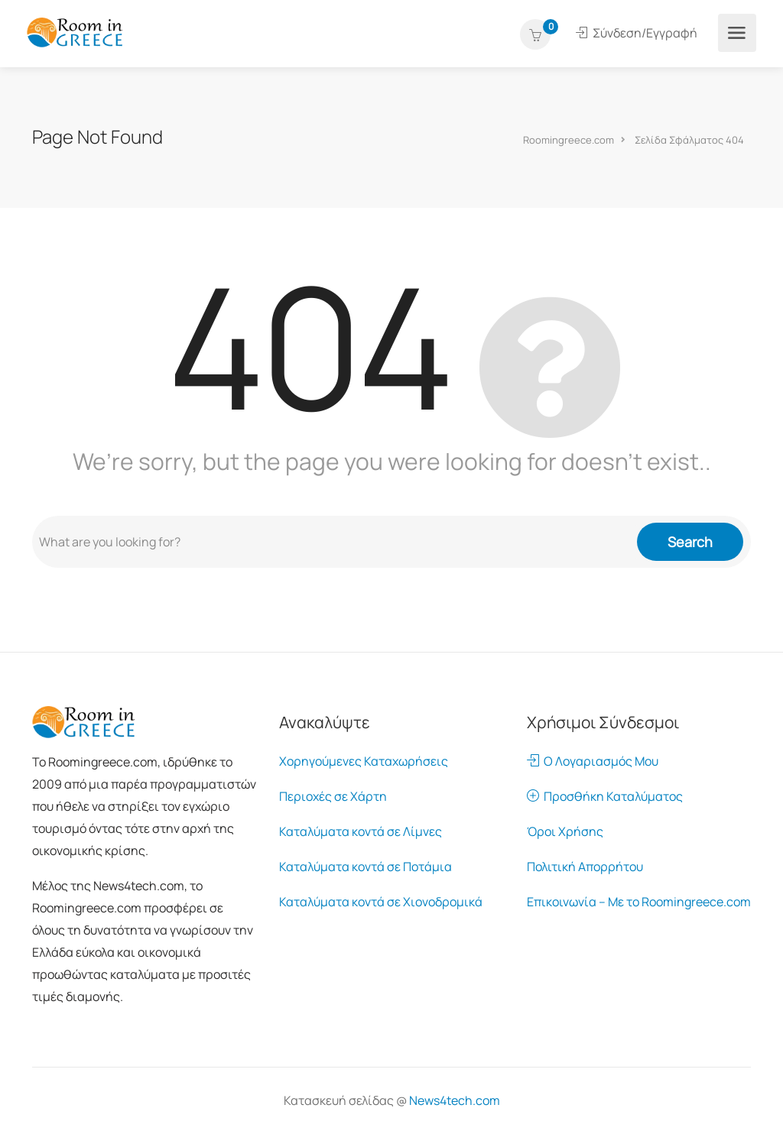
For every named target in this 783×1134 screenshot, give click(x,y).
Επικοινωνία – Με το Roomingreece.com (639, 901)
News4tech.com (454, 1100)
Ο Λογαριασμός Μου (592, 761)
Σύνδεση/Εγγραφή (636, 32)
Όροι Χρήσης (565, 831)
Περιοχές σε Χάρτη (333, 796)
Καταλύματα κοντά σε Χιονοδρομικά (380, 901)
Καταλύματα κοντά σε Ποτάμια (365, 866)
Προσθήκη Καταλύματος (605, 796)
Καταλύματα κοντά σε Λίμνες (360, 831)
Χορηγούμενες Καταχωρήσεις (363, 761)
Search (690, 542)
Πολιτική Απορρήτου (585, 866)
